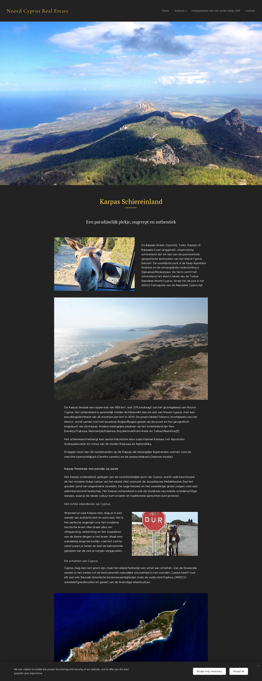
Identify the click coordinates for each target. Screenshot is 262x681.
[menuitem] (167, 11)
